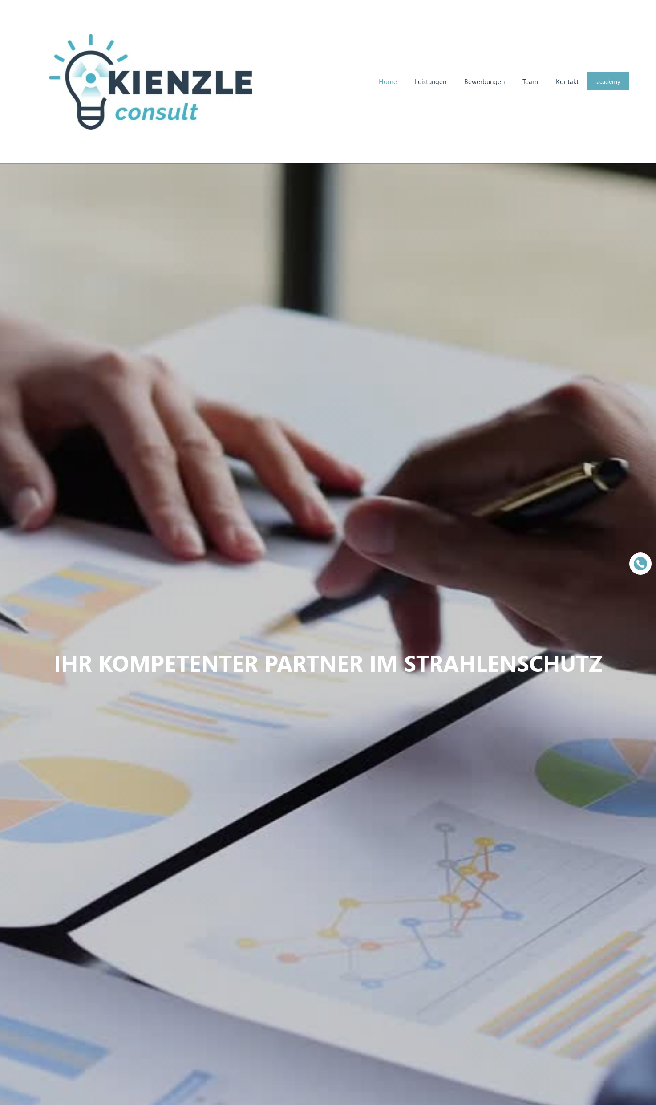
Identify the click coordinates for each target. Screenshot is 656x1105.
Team (530, 81)
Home (388, 81)
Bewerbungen (484, 81)
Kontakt (567, 81)
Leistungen (430, 81)
